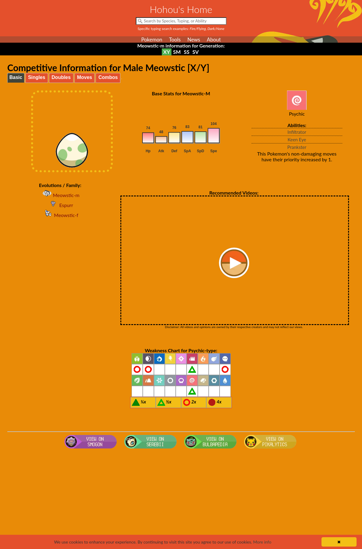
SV (195, 52)
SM (177, 52)
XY (166, 52)
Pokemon (151, 39)
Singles (36, 77)
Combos (108, 77)
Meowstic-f (60, 215)
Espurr (60, 205)
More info (262, 541)
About (214, 39)
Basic (15, 77)
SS (187, 52)
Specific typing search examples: (181, 28)
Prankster (296, 147)
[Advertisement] (181, 499)
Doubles (61, 77)
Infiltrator (297, 132)
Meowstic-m (60, 195)
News (193, 39)
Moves (84, 77)
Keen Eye (297, 139)
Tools (175, 39)
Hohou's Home (181, 9)
